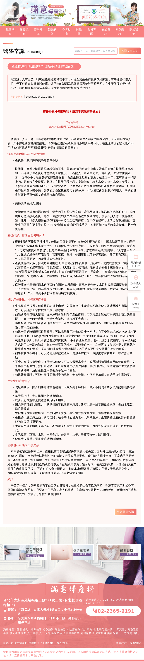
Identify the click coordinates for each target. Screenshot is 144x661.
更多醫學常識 (125, 511)
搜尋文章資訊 (129, 50)
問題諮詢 (120, 31)
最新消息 (10, 31)
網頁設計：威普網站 (128, 642)
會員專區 (91, 31)
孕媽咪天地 (17, 96)
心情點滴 (66, 31)
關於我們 (133, 31)
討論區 (79, 31)
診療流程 (24, 31)
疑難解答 (52, 31)
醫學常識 (38, 31)
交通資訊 (106, 31)
